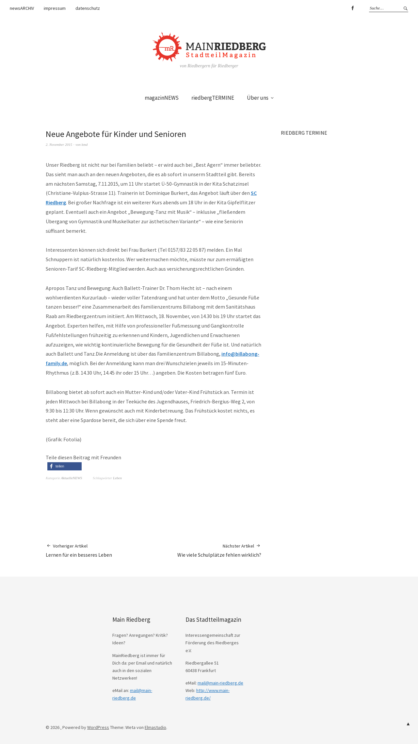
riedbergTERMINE (212, 97)
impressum (55, 8)
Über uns (257, 97)
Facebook (352, 8)
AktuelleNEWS (71, 478)
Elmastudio (155, 727)
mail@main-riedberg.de (220, 683)
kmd (85, 144)
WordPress (98, 727)
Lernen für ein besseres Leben (79, 550)
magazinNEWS (162, 97)
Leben (117, 478)
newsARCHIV (22, 8)
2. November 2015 (59, 144)
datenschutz (87, 8)
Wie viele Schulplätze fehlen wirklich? (219, 550)
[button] (64, 466)
